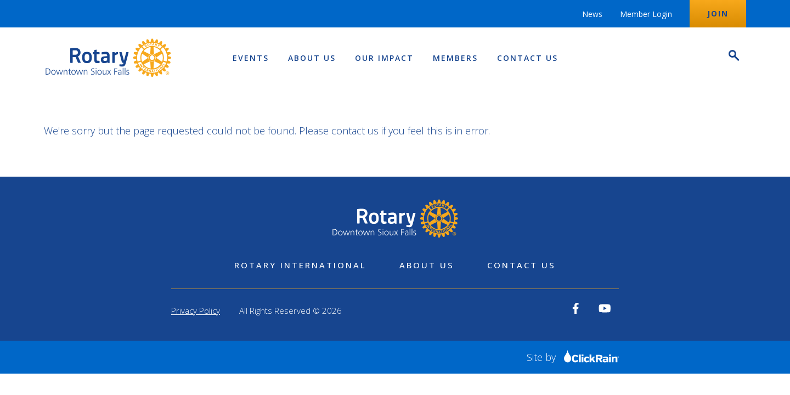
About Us (312, 58)
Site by (573, 357)
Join (718, 13)
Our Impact (384, 58)
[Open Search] (733, 57)
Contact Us (527, 58)
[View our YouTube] (605, 308)
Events (251, 58)
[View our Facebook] (575, 308)
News (592, 14)
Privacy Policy (195, 310)
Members (455, 58)
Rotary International (300, 264)
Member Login (646, 14)
